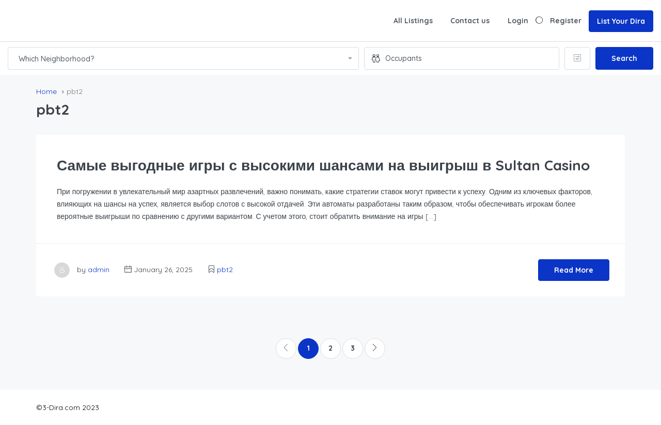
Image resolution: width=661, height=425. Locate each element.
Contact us (470, 20)
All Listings (413, 20)
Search (624, 58)
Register (565, 20)
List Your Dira (621, 21)
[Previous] (286, 348)
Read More (573, 270)
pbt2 (225, 269)
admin (98, 269)
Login (518, 20)
